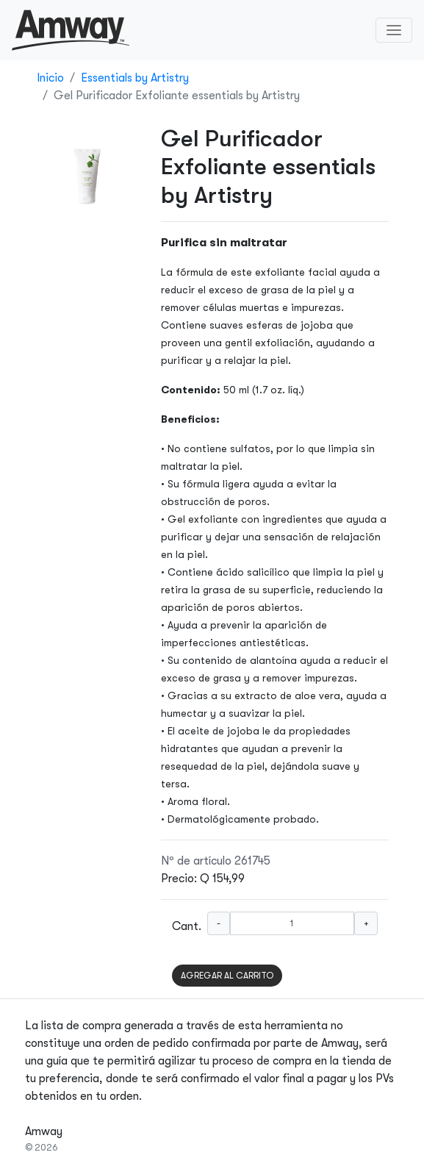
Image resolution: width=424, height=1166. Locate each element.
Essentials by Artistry (135, 78)
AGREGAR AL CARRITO (227, 975)
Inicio (50, 78)
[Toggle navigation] (394, 30)
